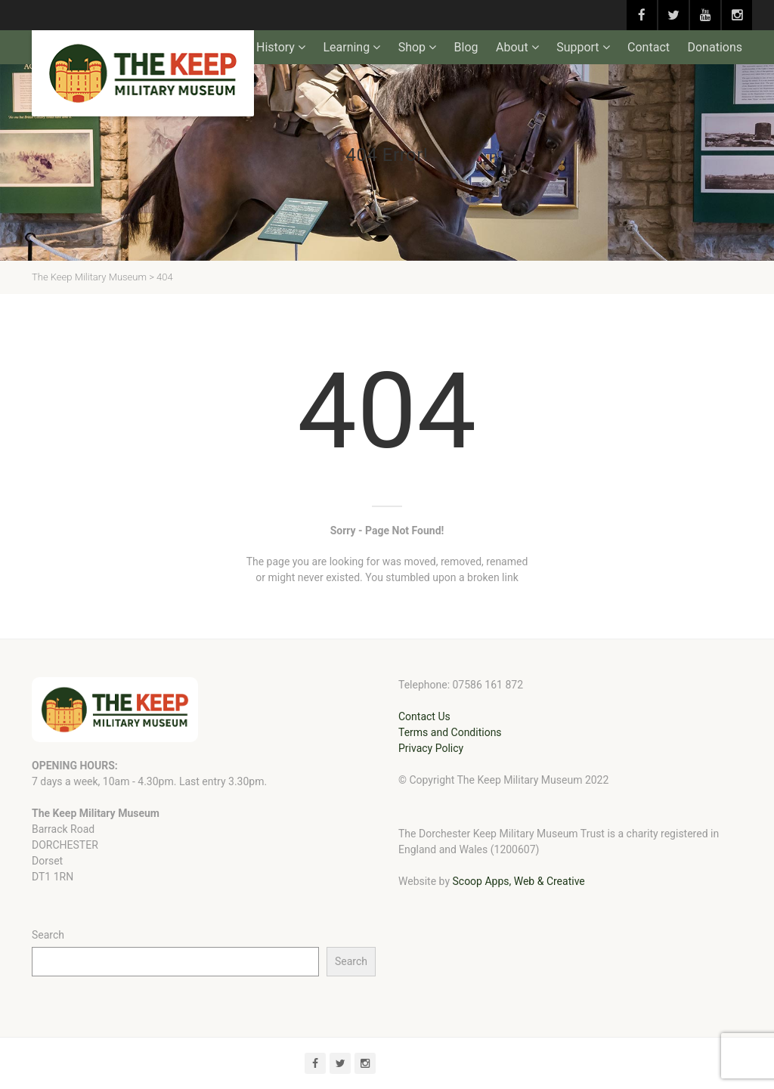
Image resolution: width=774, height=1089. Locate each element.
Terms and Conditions (450, 732)
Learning (346, 47)
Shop (412, 47)
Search (48, 935)
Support (577, 47)
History (275, 47)
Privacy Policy (430, 748)
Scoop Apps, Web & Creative (518, 881)
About (512, 47)
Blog (466, 47)
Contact (648, 47)
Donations (714, 47)
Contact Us (424, 716)
